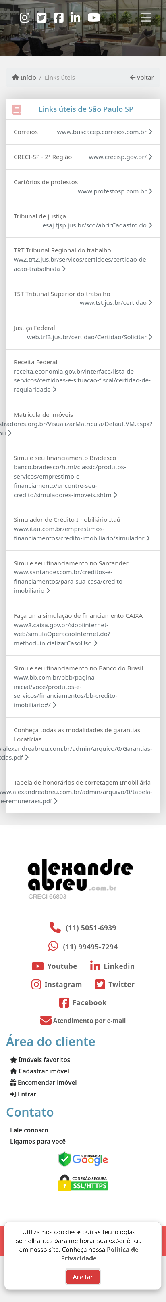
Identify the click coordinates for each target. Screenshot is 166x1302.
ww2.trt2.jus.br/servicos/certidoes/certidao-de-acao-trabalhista (81, 264)
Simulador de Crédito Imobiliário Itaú (67, 519)
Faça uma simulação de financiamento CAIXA (78, 615)
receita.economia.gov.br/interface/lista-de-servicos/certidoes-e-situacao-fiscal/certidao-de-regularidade (82, 380)
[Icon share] (24, 17)
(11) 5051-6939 (91, 927)
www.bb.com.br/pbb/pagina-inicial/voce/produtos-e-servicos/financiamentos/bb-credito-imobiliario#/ (65, 691)
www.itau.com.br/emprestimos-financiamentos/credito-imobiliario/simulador (82, 533)
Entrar (23, 1094)
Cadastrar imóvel (39, 1071)
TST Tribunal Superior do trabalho (62, 294)
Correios (26, 132)
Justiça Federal (34, 327)
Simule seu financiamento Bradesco (65, 458)
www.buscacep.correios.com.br (104, 132)
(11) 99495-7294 (90, 946)
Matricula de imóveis (43, 414)
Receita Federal (36, 362)
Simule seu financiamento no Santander (71, 563)
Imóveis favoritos (40, 1060)
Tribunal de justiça (40, 216)
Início (24, 77)
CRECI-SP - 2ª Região (43, 157)
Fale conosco (29, 1130)
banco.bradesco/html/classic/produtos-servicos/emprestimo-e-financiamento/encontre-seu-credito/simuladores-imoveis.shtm (70, 480)
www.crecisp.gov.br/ (120, 157)
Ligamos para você (38, 1141)
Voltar (142, 77)
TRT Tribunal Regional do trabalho (62, 250)
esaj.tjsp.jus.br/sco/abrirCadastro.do (97, 225)
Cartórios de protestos (46, 182)
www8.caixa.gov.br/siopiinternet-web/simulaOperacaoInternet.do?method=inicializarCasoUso (62, 634)
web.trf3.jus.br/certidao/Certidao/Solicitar (89, 337)
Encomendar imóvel (43, 1082)
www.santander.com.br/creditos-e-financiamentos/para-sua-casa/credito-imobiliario (69, 581)
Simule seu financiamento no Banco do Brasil (78, 668)
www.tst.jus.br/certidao (116, 302)
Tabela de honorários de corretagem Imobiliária (82, 782)
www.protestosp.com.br (115, 191)
